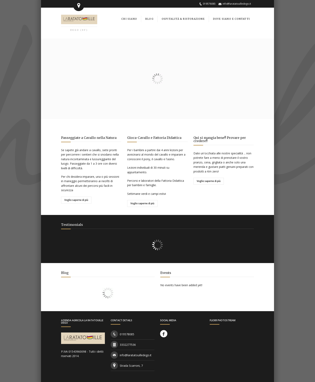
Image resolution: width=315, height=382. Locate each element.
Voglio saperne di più (76, 200)
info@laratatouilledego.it (237, 3)
